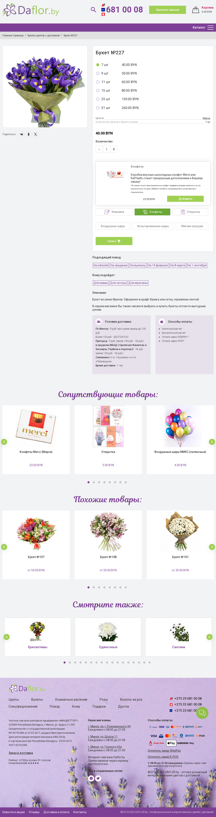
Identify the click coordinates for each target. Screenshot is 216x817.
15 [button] (139, 662)
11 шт (105, 82)
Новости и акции (13, 812)
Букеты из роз (131, 699)
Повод (55, 706)
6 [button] (115, 482)
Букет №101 (180, 557)
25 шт (105, 99)
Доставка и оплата (56, 812)
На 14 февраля (158, 265)
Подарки (99, 706)
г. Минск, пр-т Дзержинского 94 (109, 726)
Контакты (79, 812)
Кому (76, 706)
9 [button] (107, 662)
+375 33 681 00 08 (188, 704)
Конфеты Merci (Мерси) (36, 452)
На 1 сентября (196, 265)
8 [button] (126, 482)
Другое (123, 706)
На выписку (137, 265)
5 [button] (110, 482)
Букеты (37, 699)
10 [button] (112, 662)
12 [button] (123, 662)
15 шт (105, 90)
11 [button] (118, 662)
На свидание (119, 265)
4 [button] (104, 482)
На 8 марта (177, 265)
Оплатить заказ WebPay (164, 751)
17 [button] (150, 662)
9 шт (104, 73)
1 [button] (88, 482)
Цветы (14, 699)
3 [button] (99, 482)
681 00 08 (124, 9)
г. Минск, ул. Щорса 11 (103, 736)
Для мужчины (138, 283)
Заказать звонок (167, 9)
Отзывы (34, 812)
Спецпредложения (23, 706)
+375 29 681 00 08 (188, 698)
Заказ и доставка (21, 753)
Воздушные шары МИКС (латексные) (180, 452)
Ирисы (206, 118)
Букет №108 (108, 557)
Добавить (185, 198)
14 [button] (134, 662)
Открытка (108, 452)
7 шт (104, 65)
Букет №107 (36, 557)
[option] (45, 86)
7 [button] (120, 482)
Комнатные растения (71, 699)
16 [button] (144, 662)
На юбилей (101, 265)
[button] (4, 442)
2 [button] (94, 482)
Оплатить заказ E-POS (163, 757)
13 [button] (128, 662)
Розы (104, 699)
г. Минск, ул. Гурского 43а (105, 746)
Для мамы (101, 283)
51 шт (105, 108)
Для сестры (118, 283)
